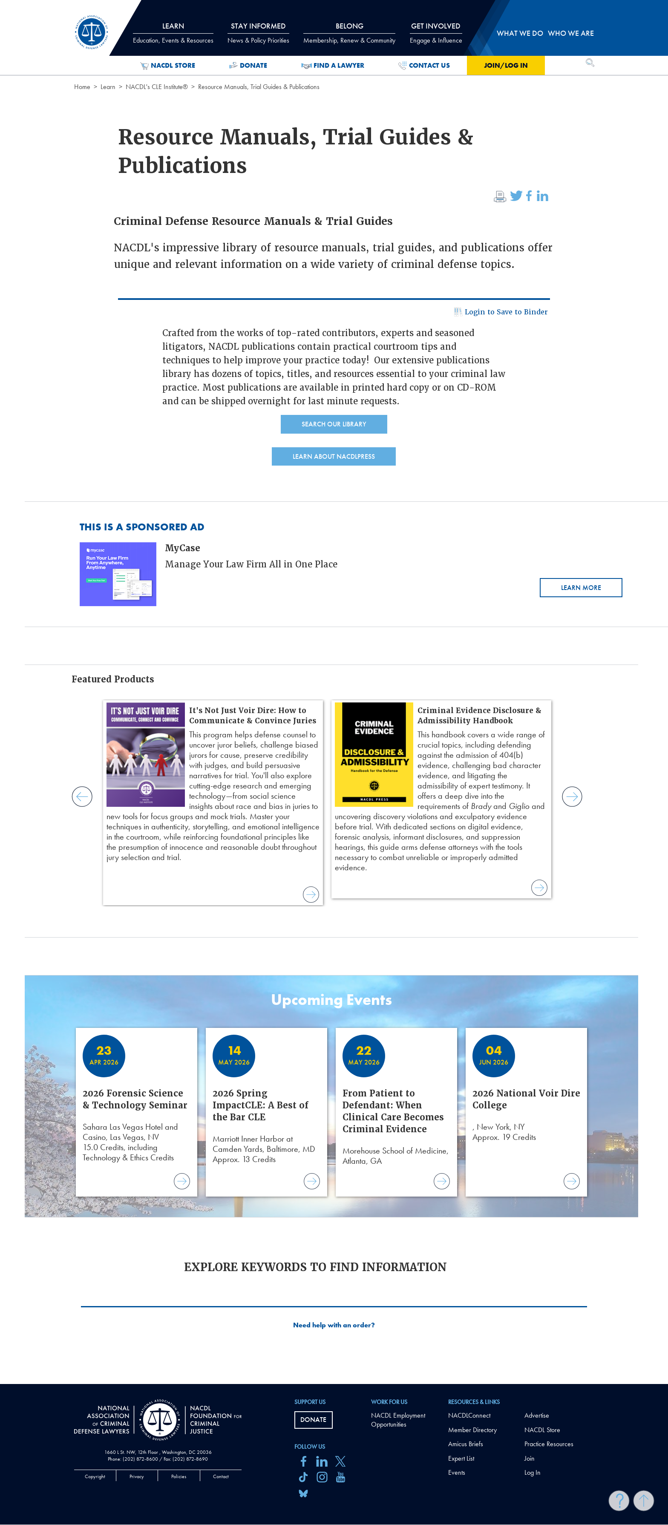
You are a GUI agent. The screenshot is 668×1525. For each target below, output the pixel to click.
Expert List (461, 1458)
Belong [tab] (349, 33)
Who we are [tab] (571, 33)
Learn (108, 86)
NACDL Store (167, 65)
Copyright (95, 1476)
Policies (178, 1476)
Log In (532, 1472)
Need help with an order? (334, 1325)
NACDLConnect (469, 1415)
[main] (334, 692)
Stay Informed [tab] (258, 33)
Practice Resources (548, 1443)
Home (82, 86)
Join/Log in (506, 65)
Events (456, 1472)
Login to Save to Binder (500, 313)
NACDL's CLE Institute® (157, 86)
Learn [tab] (173, 33)
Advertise (536, 1415)
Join (529, 1458)
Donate (248, 65)
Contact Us (424, 65)
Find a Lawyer (333, 65)
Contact (221, 1476)
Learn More (581, 587)
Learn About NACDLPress (334, 456)
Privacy (137, 1476)
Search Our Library (334, 424)
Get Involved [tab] (436, 33)
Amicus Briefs (465, 1443)
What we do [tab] (520, 33)
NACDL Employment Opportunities (398, 1420)
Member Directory (472, 1429)
